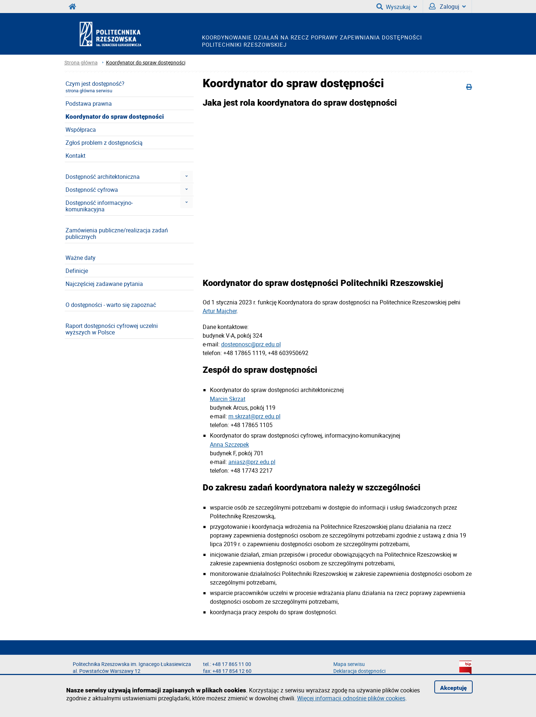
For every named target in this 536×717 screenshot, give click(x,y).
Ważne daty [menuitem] (81, 258)
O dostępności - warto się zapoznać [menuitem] (111, 305)
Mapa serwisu (349, 664)
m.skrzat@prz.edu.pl (254, 416)
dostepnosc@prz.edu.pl (251, 344)
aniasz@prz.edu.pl (251, 462)
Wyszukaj (396, 6)
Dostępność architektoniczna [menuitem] (103, 177)
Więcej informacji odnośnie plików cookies (351, 698)
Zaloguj (447, 6)
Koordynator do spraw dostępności (145, 62)
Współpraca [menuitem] (81, 130)
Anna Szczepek (229, 444)
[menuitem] (186, 176)
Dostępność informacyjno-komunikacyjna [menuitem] (99, 206)
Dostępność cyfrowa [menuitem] (92, 190)
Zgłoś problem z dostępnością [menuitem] (104, 143)
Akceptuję (453, 687)
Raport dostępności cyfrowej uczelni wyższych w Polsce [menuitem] (112, 329)
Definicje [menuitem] (77, 271)
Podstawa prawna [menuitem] (89, 103)
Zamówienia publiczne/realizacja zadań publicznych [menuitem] (117, 233)
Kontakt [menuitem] (75, 156)
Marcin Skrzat (227, 399)
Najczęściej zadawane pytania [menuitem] (104, 284)
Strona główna (81, 62)
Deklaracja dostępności (359, 670)
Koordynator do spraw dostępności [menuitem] (115, 116)
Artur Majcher (220, 311)
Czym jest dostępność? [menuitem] (95, 87)
